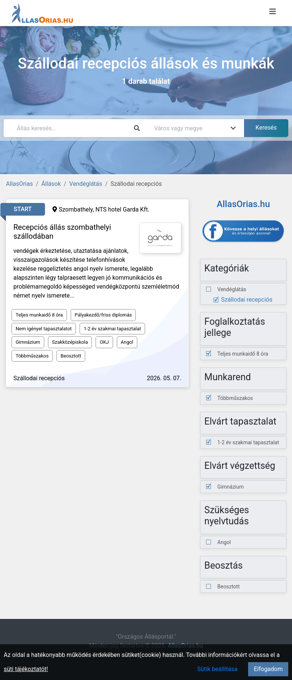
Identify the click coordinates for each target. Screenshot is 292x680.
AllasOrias (19, 183)
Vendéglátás (85, 183)
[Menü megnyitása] (272, 11)
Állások (51, 183)
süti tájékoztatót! (26, 669)
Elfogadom (268, 669)
